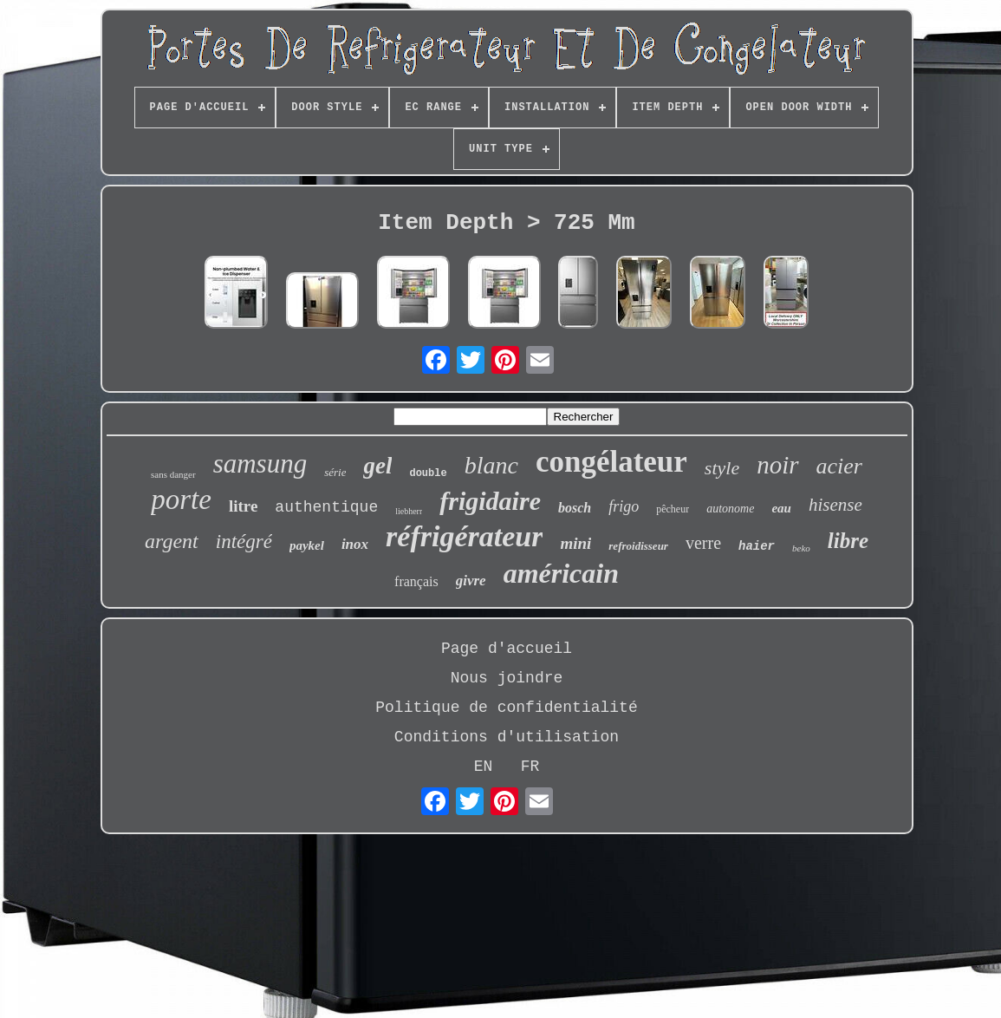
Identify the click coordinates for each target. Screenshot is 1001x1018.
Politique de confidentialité (506, 707)
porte (181, 499)
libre (848, 540)
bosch (574, 507)
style (722, 468)
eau (781, 508)
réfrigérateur (464, 536)
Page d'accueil (506, 648)
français (416, 581)
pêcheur (672, 509)
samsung (260, 463)
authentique (326, 507)
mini (575, 543)
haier (756, 546)
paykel (306, 545)
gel (377, 466)
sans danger (173, 474)
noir (777, 465)
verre (703, 542)
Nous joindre (507, 678)
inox (354, 544)
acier (839, 466)
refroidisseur (638, 545)
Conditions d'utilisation (506, 737)
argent (171, 541)
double (427, 473)
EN (483, 766)
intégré (244, 541)
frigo (623, 506)
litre (243, 506)
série (335, 472)
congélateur (611, 462)
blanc (491, 465)
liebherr (408, 511)
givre (471, 580)
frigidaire (490, 500)
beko (801, 548)
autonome (730, 508)
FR (530, 766)
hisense (835, 504)
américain (561, 573)
